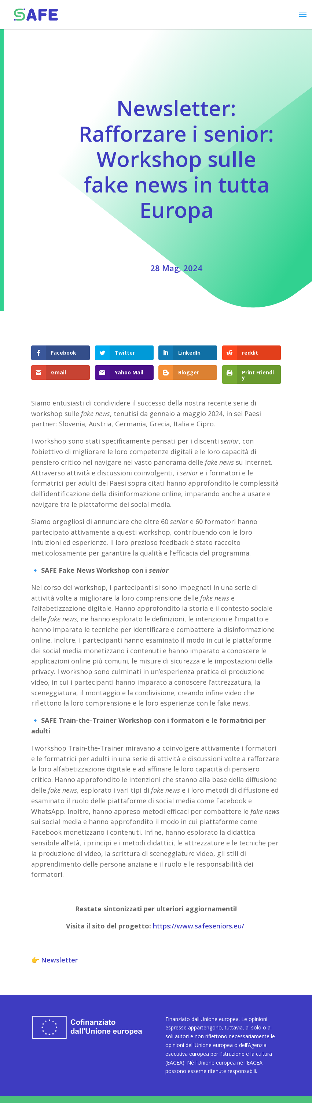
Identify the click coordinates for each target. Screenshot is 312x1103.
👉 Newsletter (54, 960)
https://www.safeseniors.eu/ (198, 925)
